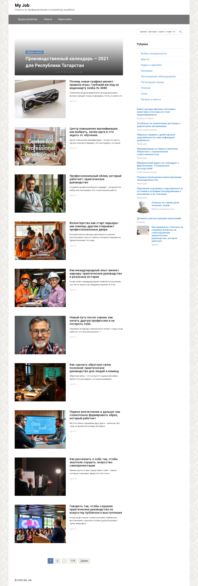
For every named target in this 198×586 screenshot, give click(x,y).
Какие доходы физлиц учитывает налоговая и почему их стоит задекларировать (156, 112)
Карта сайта (64, 19)
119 (73, 560)
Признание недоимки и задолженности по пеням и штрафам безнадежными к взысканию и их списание (160, 191)
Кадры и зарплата (151, 65)
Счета (144, 93)
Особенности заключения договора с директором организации (159, 125)
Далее (84, 560)
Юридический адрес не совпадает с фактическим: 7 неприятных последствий (158, 165)
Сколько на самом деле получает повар (165, 204)
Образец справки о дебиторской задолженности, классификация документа (156, 137)
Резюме (146, 87)
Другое (73, 101)
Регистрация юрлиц (152, 82)
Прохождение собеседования (158, 76)
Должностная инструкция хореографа (159, 218)
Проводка (146, 70)
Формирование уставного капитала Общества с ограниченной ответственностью (157, 151)
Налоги (48, 19)
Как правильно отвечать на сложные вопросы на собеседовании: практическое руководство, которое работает (167, 234)
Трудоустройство (28, 19)
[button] (56, 72)
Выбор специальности (154, 53)
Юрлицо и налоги (151, 99)
